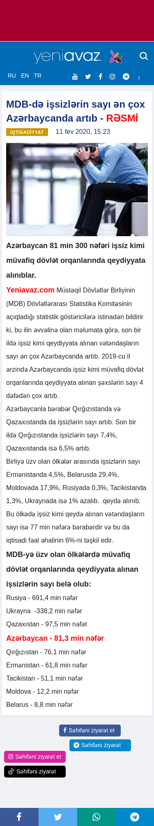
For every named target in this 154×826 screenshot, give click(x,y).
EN (25, 75)
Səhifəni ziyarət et (89, 730)
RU (12, 75)
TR (37, 75)
